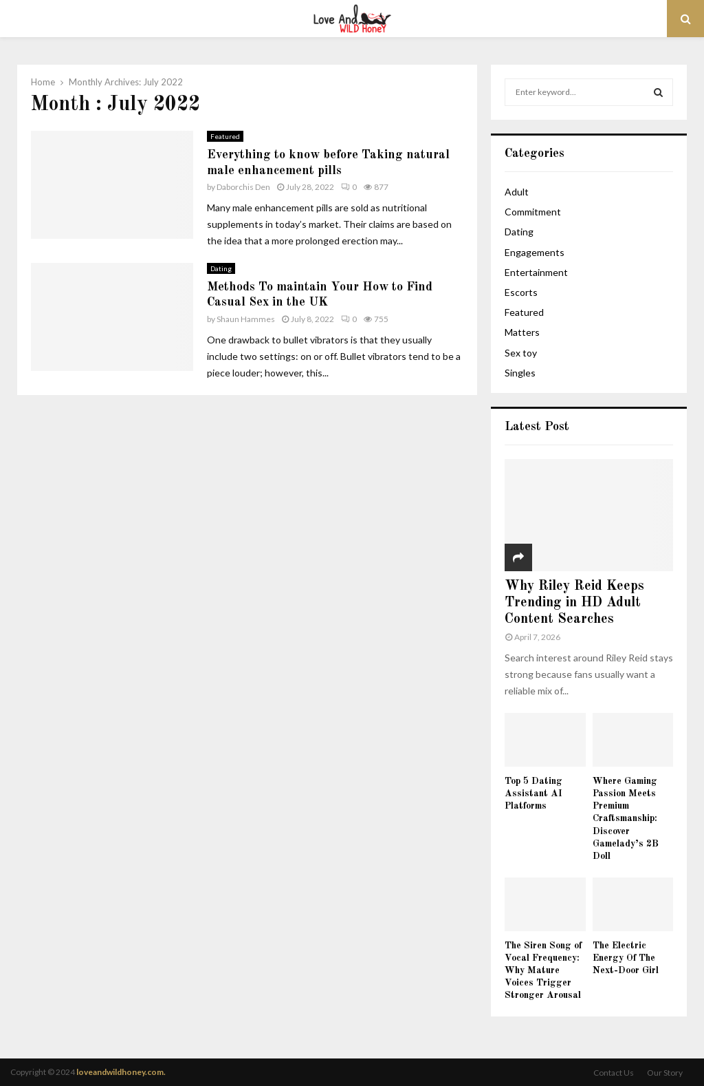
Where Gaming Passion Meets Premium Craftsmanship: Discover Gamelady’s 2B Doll (626, 818)
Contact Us (613, 1072)
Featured (225, 136)
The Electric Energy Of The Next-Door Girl (626, 958)
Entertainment (536, 272)
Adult (517, 192)
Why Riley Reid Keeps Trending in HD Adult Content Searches (574, 602)
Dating (221, 268)
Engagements (534, 252)
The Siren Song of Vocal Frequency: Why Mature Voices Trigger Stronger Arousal (543, 970)
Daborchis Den (243, 187)
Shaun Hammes (246, 319)
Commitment (533, 211)
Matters (522, 332)
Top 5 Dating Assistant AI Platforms (533, 793)
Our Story (665, 1072)
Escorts (521, 292)
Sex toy (521, 353)
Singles (520, 373)
